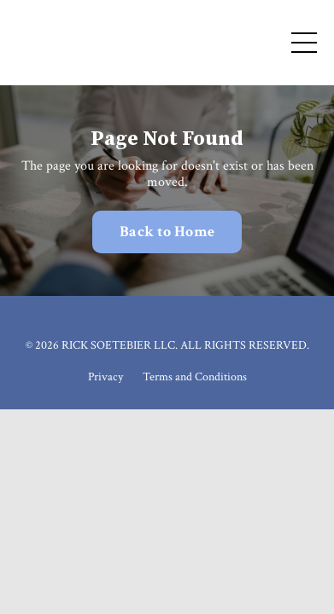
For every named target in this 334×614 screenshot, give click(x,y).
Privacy (105, 377)
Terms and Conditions (195, 377)
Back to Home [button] (167, 231)
